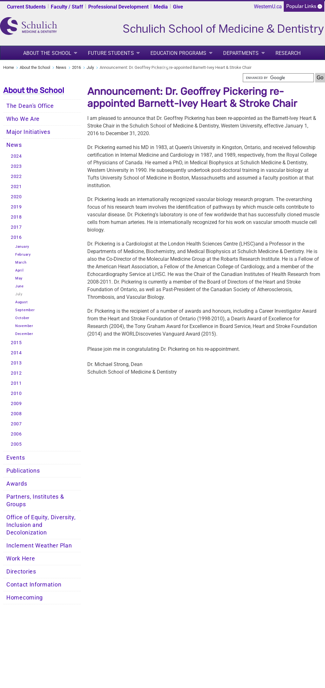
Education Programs (178, 53)
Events (15, 458)
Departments (241, 53)
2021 (16, 186)
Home (8, 67)
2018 (16, 217)
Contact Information (33, 584)
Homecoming (24, 597)
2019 (16, 207)
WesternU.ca (268, 6)
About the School (47, 53)
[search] (278, 77)
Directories (21, 571)
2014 (16, 353)
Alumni (162, 68)
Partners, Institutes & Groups (35, 501)
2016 (76, 67)
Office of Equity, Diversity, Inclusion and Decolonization (41, 525)
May (19, 278)
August (21, 302)
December (24, 334)
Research (288, 53)
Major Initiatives (28, 132)
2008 (16, 413)
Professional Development (118, 7)
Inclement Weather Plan (39, 545)
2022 (16, 176)
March (21, 262)
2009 (16, 403)
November (24, 326)
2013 (16, 363)
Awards (16, 484)
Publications (23, 471)
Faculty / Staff (67, 7)
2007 (16, 424)
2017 (16, 227)
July (90, 67)
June (19, 286)
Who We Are (23, 119)
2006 (16, 434)
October (22, 318)
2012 (16, 373)
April (19, 270)
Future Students (111, 53)
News (61, 67)
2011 (16, 383)
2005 (16, 444)
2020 (16, 197)
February (23, 254)
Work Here (20, 558)
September (25, 310)
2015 (16, 342)
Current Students (26, 7)
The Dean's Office (30, 106)
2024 (16, 156)
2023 (16, 166)
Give (178, 7)
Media (161, 7)
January (22, 247)
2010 (16, 393)
